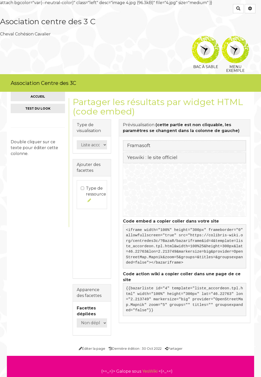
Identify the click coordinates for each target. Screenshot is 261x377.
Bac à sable (205, 39)
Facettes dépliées (86, 311)
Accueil (38, 96)
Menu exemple (235, 39)
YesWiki (150, 371)
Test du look (37, 108)
